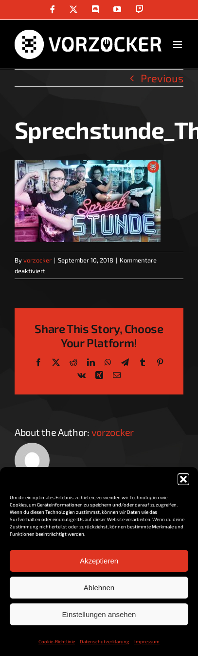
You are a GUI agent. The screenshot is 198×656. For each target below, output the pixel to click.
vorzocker (37, 260)
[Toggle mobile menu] (178, 44)
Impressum (147, 641)
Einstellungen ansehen (99, 614)
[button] (183, 479)
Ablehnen (99, 587)
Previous (162, 78)
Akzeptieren (99, 561)
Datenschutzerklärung (104, 641)
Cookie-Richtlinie (56, 641)
